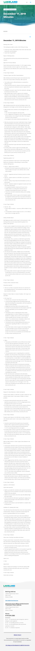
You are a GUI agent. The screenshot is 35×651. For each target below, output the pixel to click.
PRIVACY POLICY (17, 635)
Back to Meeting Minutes (10, 9)
